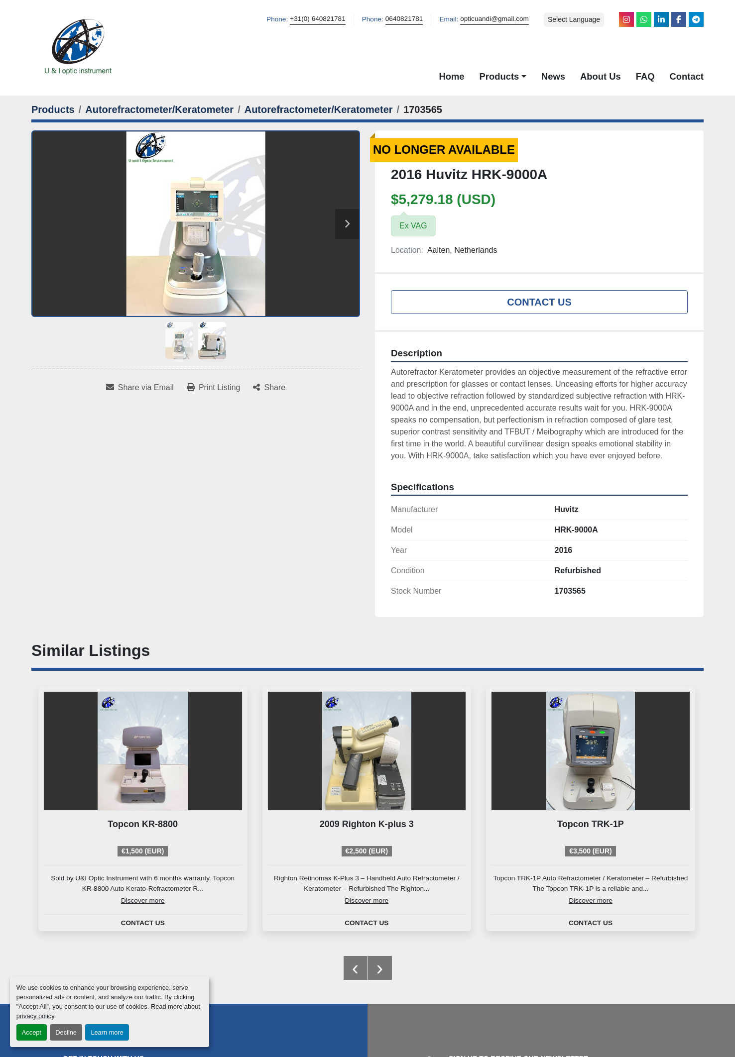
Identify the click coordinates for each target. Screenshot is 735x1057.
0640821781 (404, 18)
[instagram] (626, 19)
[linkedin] (661, 19)
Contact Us (539, 302)
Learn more (107, 1032)
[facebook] (678, 19)
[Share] (269, 387)
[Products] (53, 109)
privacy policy (35, 1016)
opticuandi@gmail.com (494, 18)
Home (451, 76)
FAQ (645, 76)
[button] (503, 77)
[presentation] (356, 968)
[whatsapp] (643, 19)
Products (499, 76)
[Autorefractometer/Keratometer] (159, 109)
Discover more (143, 900)
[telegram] (696, 19)
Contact (687, 76)
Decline (66, 1032)
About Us (600, 76)
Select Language (574, 19)
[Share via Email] (140, 387)
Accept (31, 1032)
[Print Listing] (213, 387)
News (553, 76)
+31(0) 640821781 (318, 18)
